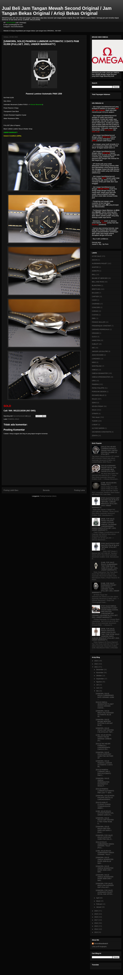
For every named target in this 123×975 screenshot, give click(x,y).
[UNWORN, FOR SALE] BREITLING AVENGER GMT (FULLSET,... (105, 885)
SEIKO (94, 403)
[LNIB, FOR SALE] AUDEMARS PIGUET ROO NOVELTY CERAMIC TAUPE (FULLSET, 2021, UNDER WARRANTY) (105, 588)
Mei (97, 691)
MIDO (94, 362)
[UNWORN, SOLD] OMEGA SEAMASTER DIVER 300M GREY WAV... (104, 869)
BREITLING (96, 289)
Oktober (99, 675)
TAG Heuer (96, 417)
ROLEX (94, 399)
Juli (97, 685)
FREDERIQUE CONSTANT (101, 326)
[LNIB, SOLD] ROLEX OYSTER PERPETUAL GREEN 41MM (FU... (105, 813)
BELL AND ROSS (98, 282)
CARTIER (95, 296)
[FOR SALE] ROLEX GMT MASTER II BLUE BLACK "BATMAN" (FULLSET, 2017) (110, 546)
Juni (98, 688)
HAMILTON (96, 340)
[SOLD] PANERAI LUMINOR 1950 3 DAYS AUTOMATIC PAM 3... (103, 772)
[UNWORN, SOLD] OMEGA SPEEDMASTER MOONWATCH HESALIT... (102, 782)
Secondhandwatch (101, 943)
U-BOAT (95, 425)
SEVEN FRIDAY (97, 406)
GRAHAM (95, 333)
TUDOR (95, 421)
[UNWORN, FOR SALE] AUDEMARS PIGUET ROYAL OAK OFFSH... (104, 892)
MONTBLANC (97, 366)
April (98, 898)
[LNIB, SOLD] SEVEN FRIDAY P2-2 (108, 484)
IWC (93, 348)
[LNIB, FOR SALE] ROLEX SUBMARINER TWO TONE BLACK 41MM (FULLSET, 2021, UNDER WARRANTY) (109, 566)
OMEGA (95, 370)
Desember (100, 669)
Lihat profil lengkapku (99, 946)
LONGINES (96, 359)
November (100, 672)
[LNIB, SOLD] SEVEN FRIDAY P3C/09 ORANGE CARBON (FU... (103, 737)
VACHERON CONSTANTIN (101, 432)
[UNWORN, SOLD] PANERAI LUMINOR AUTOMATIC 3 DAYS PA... (104, 763)
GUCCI (94, 337)
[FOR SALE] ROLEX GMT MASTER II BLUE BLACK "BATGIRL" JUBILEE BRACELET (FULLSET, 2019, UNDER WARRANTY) (105, 502)
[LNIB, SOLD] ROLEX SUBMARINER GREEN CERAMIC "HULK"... (105, 852)
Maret (98, 901)
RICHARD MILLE (98, 395)
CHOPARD (96, 304)
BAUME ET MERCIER (100, 278)
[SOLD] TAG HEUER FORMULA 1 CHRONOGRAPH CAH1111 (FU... (103, 746)
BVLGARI (95, 293)
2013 (96, 932)
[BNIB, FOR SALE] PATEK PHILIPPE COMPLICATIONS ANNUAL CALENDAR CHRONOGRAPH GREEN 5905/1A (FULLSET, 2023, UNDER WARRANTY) (104, 524)
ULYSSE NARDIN (98, 428)
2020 (96, 911)
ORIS (94, 381)
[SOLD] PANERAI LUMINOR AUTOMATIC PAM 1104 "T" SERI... (105, 791)
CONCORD (96, 307)
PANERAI (11, 419)
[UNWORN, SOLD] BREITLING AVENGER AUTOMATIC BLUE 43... (105, 713)
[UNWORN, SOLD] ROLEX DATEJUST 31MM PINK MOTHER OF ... (104, 755)
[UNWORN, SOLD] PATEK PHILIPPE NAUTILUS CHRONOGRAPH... (105, 797)
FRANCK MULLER (98, 322)
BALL (94, 274)
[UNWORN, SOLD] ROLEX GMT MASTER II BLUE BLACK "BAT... (105, 730)
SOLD (17, 419)
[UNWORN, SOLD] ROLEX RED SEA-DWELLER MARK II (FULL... (103, 829)
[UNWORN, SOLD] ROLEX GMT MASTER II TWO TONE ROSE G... (105, 820)
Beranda (46, 490)
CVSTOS (95, 315)
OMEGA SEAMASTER (100, 373)
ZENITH (95, 435)
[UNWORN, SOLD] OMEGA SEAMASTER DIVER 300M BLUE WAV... (104, 860)
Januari (99, 907)
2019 (96, 914)
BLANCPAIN (96, 285)
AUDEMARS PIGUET (99, 263)
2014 (96, 929)
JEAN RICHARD (97, 355)
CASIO (94, 300)
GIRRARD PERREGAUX (100, 329)
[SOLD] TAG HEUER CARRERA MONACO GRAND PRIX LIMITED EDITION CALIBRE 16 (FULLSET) (109, 450)
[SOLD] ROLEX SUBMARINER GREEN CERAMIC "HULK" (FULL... (105, 845)
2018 (96, 917)
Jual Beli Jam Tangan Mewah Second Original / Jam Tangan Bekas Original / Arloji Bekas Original (57, 11)
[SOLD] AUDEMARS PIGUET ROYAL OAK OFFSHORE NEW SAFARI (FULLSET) (108, 468)
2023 (96, 661)
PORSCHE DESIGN (99, 391)
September (100, 679)
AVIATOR (95, 267)
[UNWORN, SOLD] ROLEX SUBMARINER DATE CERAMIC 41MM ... (105, 696)
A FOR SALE (96, 256)
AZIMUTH (95, 271)
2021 (96, 667)
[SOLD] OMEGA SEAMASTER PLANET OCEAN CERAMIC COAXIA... (105, 705)
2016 (96, 923)
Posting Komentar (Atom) (48, 496)
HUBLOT (95, 344)
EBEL (94, 318)
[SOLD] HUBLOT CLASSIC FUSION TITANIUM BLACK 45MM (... (103, 805)
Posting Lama (79, 490)
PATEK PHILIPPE (98, 388)
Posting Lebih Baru (11, 490)
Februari (99, 904)
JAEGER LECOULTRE (100, 351)
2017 (96, 920)
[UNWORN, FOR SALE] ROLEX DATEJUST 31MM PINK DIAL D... (104, 837)
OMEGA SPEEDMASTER (101, 377)
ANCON (95, 260)
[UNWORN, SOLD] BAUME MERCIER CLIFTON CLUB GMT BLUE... (104, 722)
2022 (96, 664)
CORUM (95, 311)
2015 (96, 926)
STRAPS (95, 413)
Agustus (99, 682)
